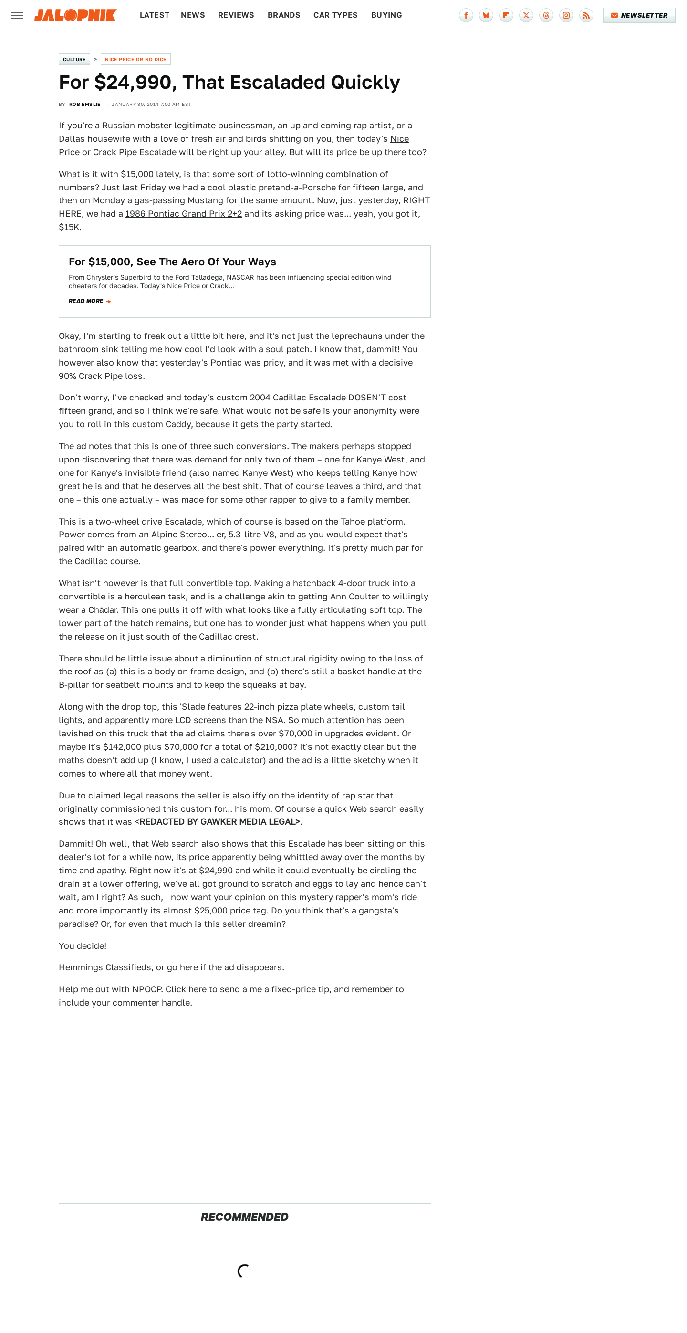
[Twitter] (526, 15)
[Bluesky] (486, 15)
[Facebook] (466, 15)
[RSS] (586, 15)
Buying (386, 15)
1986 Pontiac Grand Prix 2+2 (183, 214)
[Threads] (546, 15)
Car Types (335, 15)
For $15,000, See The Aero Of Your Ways (172, 261)
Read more (86, 301)
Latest (154, 15)
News (193, 15)
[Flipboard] (506, 15)
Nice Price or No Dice (135, 59)
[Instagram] (566, 15)
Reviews (236, 15)
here (189, 967)
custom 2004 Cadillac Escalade (281, 397)
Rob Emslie (85, 104)
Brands (284, 15)
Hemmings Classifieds (105, 967)
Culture (74, 59)
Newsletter (639, 15)
